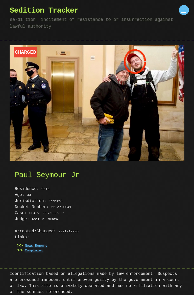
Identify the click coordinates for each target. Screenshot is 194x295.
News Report (36, 246)
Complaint (34, 250)
